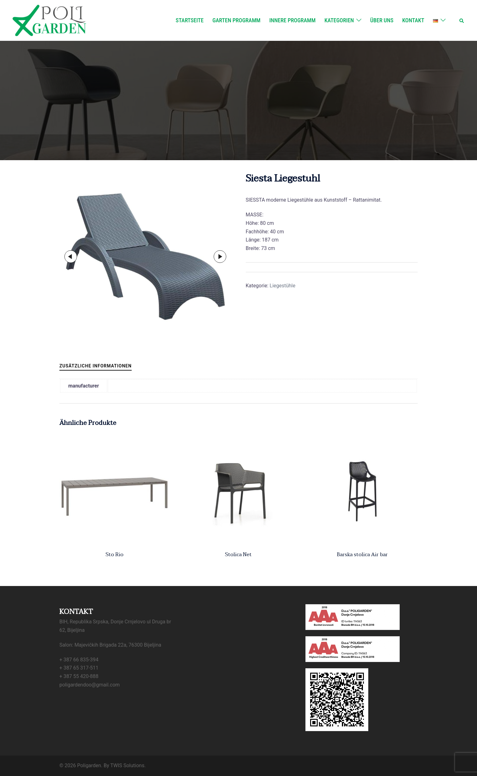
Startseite (190, 20)
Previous (70, 256)
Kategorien (339, 20)
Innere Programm (292, 20)
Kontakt (413, 20)
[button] (461, 20)
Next (220, 256)
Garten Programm (236, 20)
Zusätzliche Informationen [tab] (95, 365)
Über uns (381, 20)
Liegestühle (282, 286)
